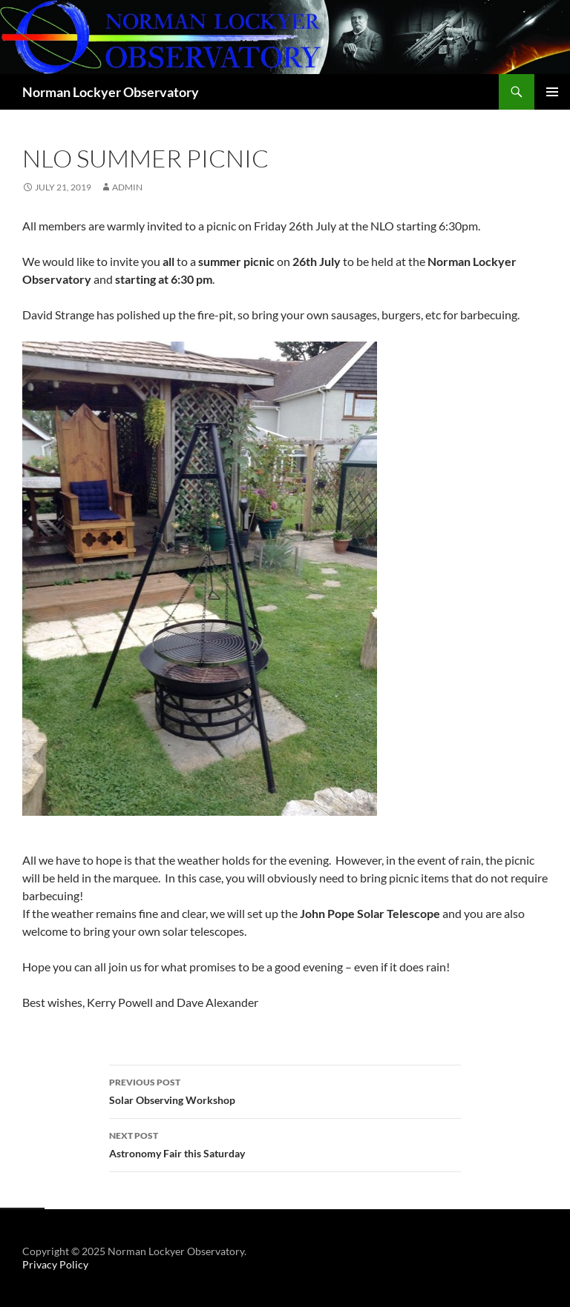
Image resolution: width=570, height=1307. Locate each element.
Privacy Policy (55, 1264)
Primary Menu (552, 92)
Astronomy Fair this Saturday (285, 1143)
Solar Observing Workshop (285, 1090)
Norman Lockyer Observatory (110, 92)
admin (127, 187)
